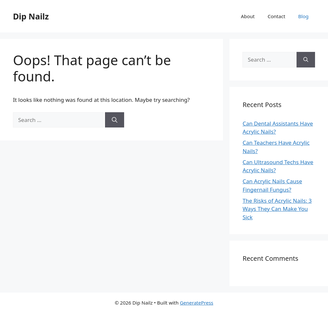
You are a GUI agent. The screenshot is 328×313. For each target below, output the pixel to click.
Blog (303, 16)
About (248, 16)
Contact (276, 16)
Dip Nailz (31, 16)
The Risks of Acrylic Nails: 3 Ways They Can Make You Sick (276, 209)
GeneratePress (196, 302)
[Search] (114, 120)
